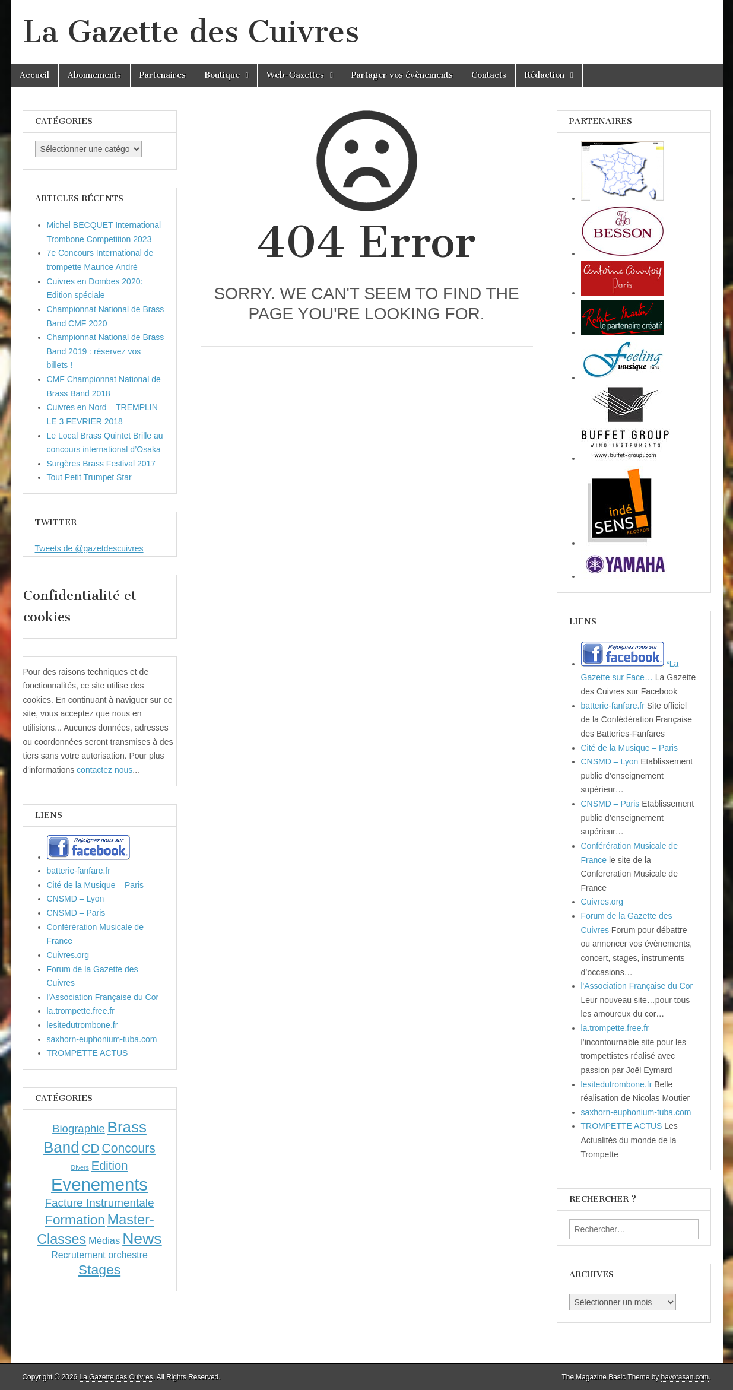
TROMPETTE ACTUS (87, 1053)
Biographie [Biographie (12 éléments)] (78, 1128)
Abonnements (94, 75)
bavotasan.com (685, 1377)
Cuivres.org (68, 955)
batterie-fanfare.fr (78, 870)
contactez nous (104, 770)
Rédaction (544, 75)
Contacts (488, 75)
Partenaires (162, 75)
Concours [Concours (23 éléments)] (128, 1148)
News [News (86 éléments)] (142, 1239)
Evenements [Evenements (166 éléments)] (99, 1184)
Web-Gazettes (295, 75)
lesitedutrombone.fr (82, 1025)
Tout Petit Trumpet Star (89, 477)
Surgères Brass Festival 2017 (101, 463)
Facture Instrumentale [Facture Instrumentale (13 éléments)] (99, 1203)
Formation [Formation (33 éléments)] (75, 1220)
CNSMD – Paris (76, 913)
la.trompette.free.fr (81, 1010)
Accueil (34, 75)
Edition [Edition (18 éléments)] (109, 1165)
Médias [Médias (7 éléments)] (104, 1240)
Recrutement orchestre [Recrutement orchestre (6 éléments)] (99, 1255)
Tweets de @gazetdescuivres (89, 548)
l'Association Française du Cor (103, 997)
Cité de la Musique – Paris (95, 885)
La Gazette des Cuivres (191, 32)
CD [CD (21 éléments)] (91, 1148)
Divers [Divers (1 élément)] (80, 1167)
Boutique (222, 75)
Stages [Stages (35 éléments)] (99, 1269)
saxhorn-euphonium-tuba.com (102, 1039)
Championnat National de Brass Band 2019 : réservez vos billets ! (105, 351)
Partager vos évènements (402, 75)
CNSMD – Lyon (75, 898)
